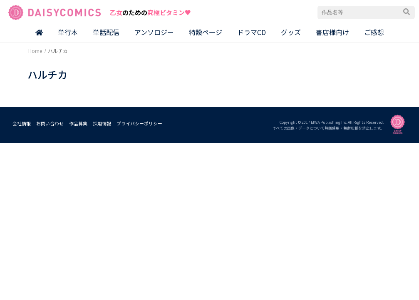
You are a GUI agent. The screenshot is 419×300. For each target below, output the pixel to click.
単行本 (68, 32)
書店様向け (332, 32)
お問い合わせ (50, 123)
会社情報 (21, 123)
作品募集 (78, 123)
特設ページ (205, 32)
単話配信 (106, 32)
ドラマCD (251, 32)
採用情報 (102, 123)
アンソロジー (154, 32)
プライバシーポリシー (139, 123)
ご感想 (374, 32)
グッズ (291, 32)
